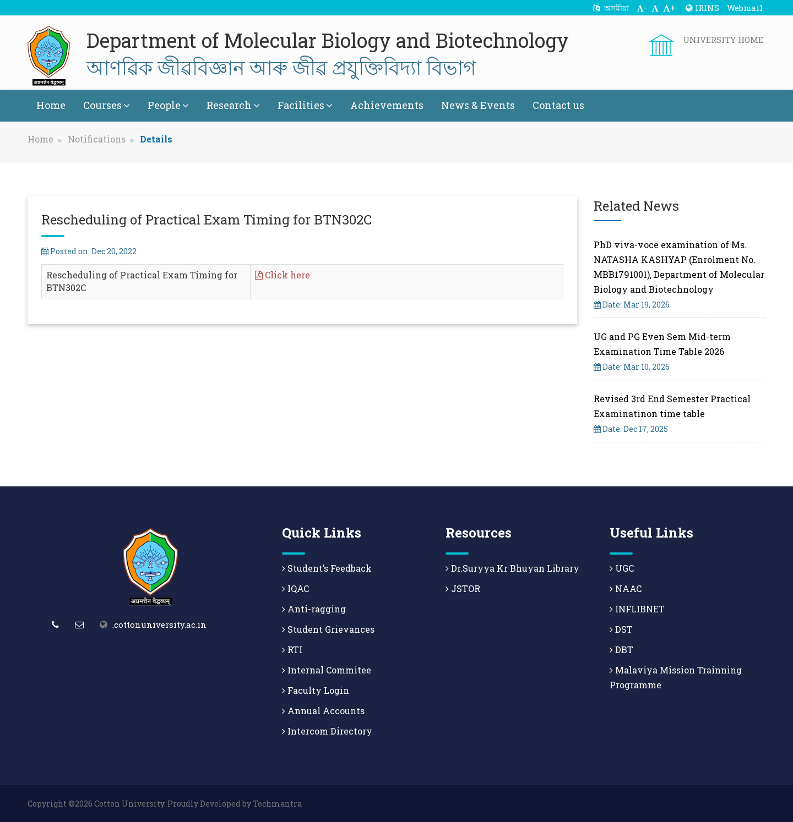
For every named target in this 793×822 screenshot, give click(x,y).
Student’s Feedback (327, 568)
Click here (282, 275)
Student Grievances (328, 629)
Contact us (558, 105)
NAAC (626, 588)
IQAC (295, 588)
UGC (622, 568)
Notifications (97, 139)
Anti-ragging (314, 609)
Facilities (305, 105)
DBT (621, 649)
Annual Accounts (323, 710)
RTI (292, 649)
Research (233, 105)
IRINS (702, 7)
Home (51, 105)
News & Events (478, 105)
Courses (106, 105)
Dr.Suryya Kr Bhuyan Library (512, 568)
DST (621, 629)
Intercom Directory (327, 731)
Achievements (386, 105)
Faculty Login (315, 690)
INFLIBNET (637, 609)
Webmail (745, 7)
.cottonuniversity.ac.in (159, 624)
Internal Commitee (326, 670)
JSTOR (463, 588)
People (168, 105)
